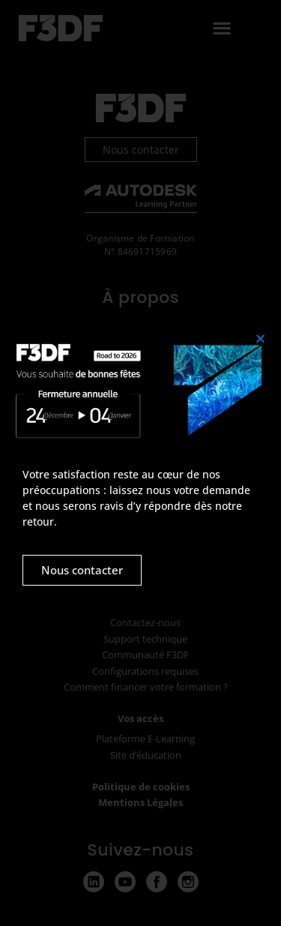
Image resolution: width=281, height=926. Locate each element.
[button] (260, 338)
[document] (140, 463)
